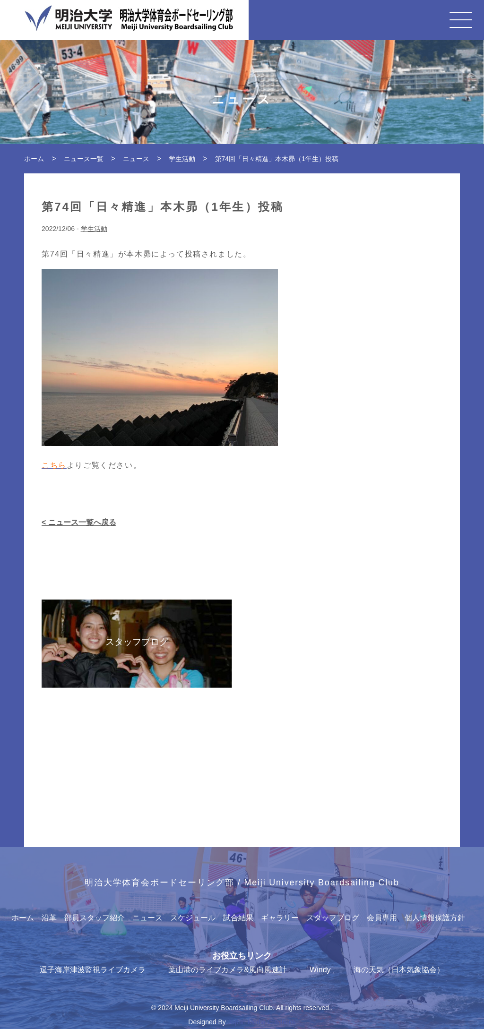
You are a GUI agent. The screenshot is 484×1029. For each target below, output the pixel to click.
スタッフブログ (332, 918)
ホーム (22, 918)
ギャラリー (280, 918)
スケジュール (193, 918)
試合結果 (238, 918)
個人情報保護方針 (435, 918)
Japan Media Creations (262, 1022)
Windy (320, 970)
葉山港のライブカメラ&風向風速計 (227, 970)
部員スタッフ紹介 (94, 918)
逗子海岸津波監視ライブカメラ (93, 970)
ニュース (147, 918)
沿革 (49, 918)
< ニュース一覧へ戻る (79, 522)
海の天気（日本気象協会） (399, 970)
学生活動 (94, 228)
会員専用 (382, 918)
